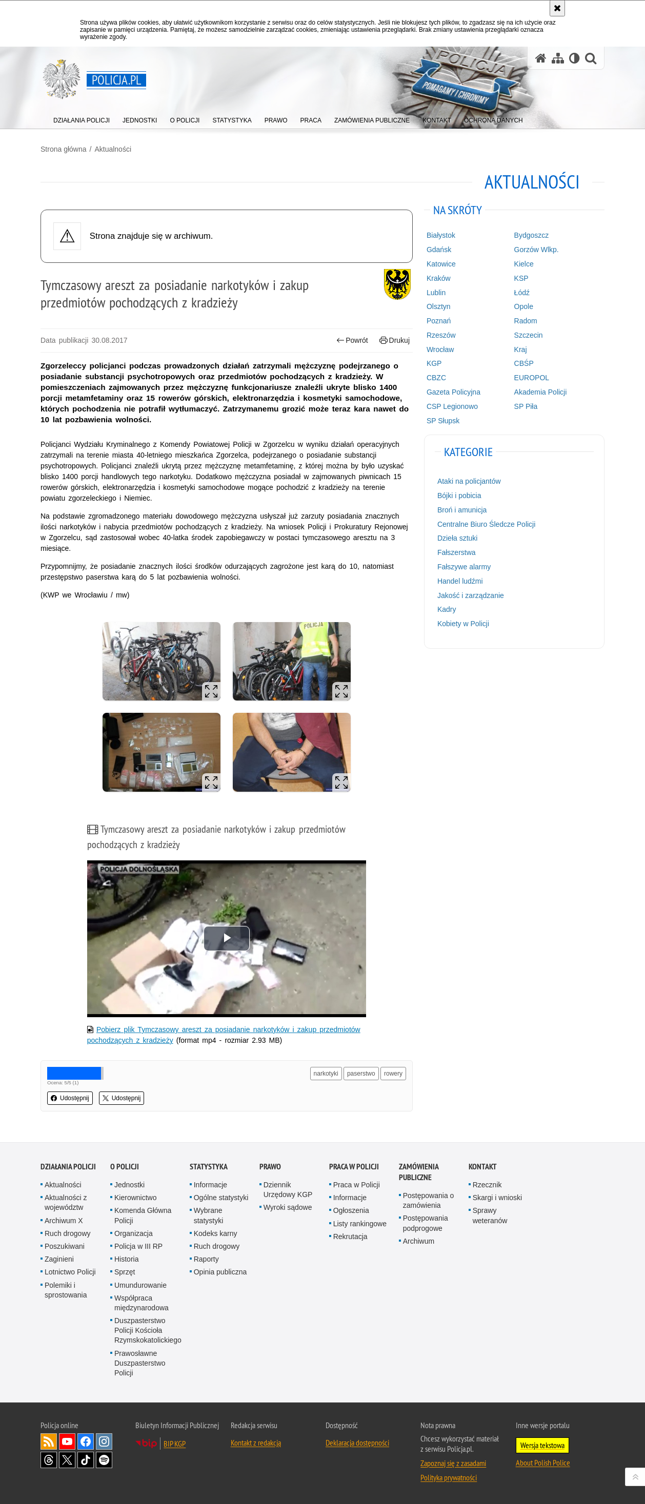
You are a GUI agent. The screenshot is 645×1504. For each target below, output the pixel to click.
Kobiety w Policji (463, 624)
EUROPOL (531, 378)
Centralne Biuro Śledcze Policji (486, 524)
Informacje (210, 1185)
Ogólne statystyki (221, 1197)
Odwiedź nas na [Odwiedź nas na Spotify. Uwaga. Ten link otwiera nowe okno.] (104, 1460)
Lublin (436, 293)
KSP (521, 278)
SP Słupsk (443, 421)
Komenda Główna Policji (142, 1215)
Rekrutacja (350, 1236)
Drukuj (394, 340)
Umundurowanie (140, 1285)
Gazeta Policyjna (453, 392)
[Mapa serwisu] (558, 58)
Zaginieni (59, 1259)
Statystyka (209, 1166)
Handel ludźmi (460, 581)
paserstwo (361, 1073)
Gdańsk (439, 249)
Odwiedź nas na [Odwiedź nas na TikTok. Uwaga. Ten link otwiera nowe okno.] (85, 1460)
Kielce (524, 264)
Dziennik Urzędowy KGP (288, 1190)
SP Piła (526, 406)
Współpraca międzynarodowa (141, 1303)
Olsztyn (439, 306)
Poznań (439, 321)
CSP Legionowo (452, 406)
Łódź (522, 293)
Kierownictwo (135, 1197)
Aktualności (112, 149)
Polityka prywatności (448, 1477)
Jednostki (129, 1185)
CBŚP (524, 363)
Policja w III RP (138, 1246)
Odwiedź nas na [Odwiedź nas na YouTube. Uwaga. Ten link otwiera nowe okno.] (67, 1441)
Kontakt (483, 1166)
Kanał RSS (49, 1441)
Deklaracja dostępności (357, 1442)
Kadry (446, 609)
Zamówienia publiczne (418, 1172)
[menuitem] (82, 118)
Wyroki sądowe (288, 1207)
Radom (525, 321)
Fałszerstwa (456, 552)
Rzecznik (487, 1185)
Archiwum (418, 1241)
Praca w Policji (354, 1166)
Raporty (206, 1259)
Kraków (439, 278)
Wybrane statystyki (209, 1215)
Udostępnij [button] (70, 1098)
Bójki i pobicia (459, 495)
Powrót (352, 340)
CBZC (436, 378)
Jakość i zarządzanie (470, 595)
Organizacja (133, 1233)
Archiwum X (64, 1221)
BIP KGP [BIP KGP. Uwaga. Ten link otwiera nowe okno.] (175, 1443)
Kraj (520, 349)
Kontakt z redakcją (256, 1442)
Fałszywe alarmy (464, 567)
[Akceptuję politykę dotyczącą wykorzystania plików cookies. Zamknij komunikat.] (557, 8)
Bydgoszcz (531, 235)
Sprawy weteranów (490, 1215)
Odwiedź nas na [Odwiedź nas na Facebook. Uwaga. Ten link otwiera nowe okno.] (85, 1441)
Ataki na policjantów (469, 481)
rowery (393, 1073)
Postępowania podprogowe (425, 1223)
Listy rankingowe (360, 1224)
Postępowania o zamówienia (428, 1200)
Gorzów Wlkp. (536, 249)
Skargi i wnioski (497, 1197)
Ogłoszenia (351, 1210)
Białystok (441, 235)
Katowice (441, 264)
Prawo (270, 1166)
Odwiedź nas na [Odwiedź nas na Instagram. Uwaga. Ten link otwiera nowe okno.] (104, 1441)
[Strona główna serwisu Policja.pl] (541, 58)
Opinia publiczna (220, 1272)
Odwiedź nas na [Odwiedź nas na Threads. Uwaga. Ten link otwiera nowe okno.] (49, 1460)
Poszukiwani (65, 1246)
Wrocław (440, 349)
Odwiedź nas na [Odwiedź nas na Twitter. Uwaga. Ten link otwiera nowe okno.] (67, 1460)
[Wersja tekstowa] (574, 58)
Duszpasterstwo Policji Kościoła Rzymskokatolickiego (148, 1330)
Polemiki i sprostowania (66, 1290)
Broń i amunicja (462, 510)
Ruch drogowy (68, 1233)
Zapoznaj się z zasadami (453, 1463)
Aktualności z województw (66, 1202)
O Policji (124, 1166)
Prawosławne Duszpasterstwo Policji (140, 1363)
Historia (126, 1259)
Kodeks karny (215, 1233)
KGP (434, 363)
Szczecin (528, 335)
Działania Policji (68, 1166)
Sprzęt (124, 1272)
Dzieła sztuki (457, 538)
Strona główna (64, 149)
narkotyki (326, 1073)
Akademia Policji (540, 392)
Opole (523, 306)
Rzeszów (441, 335)
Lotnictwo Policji (70, 1272)
